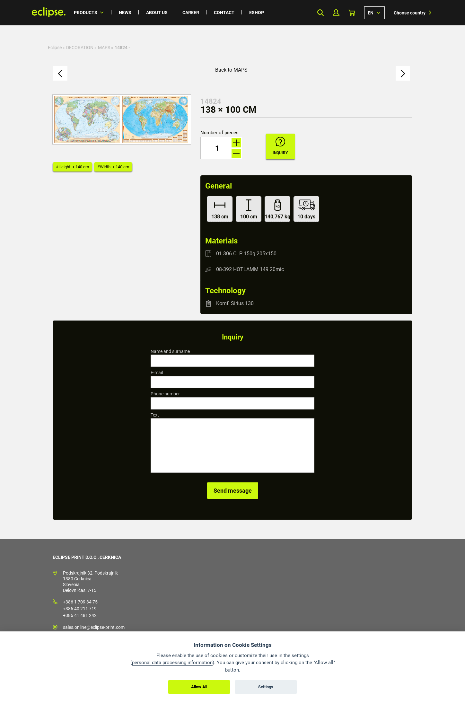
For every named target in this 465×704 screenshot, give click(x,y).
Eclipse (55, 47)
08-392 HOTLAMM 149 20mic (250, 269)
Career (190, 12)
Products (85, 12)
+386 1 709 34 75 (80, 601)
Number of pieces (219, 132)
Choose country (410, 13)
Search (320, 12)
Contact (224, 12)
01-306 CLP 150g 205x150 (246, 254)
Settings (265, 686)
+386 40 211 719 (80, 608)
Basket (351, 12)
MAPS (104, 47)
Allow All (199, 686)
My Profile (336, 12)
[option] (121, 119)
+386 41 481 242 (80, 615)
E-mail (157, 372)
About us (157, 12)
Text (155, 415)
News (125, 12)
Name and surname (170, 351)
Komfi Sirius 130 (235, 303)
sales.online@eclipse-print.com (94, 627)
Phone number (165, 394)
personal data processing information (172, 662)
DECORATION (79, 47)
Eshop (256, 12)
